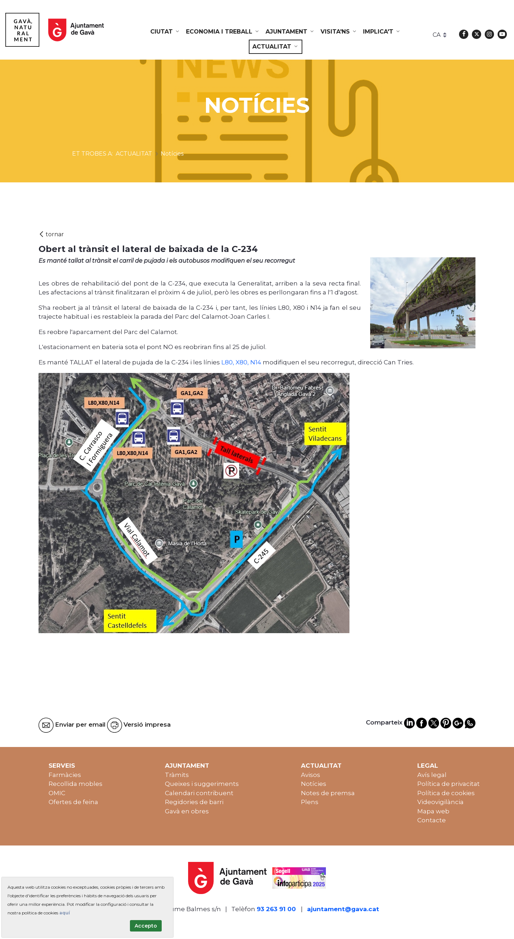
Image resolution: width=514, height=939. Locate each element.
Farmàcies (65, 774)
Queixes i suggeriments (202, 783)
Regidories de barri (194, 802)
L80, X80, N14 (241, 362)
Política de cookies (446, 793)
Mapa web (433, 811)
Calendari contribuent (199, 793)
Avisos (310, 774)
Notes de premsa (328, 793)
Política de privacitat (448, 783)
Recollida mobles (75, 783)
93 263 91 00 (276, 909)
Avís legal (432, 774)
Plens (309, 802)
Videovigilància (440, 802)
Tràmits (177, 774)
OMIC (57, 793)
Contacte (431, 820)
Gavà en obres (187, 811)
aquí (64, 912)
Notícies (313, 783)
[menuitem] (165, 32)
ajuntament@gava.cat (343, 909)
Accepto (146, 926)
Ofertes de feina (73, 802)
